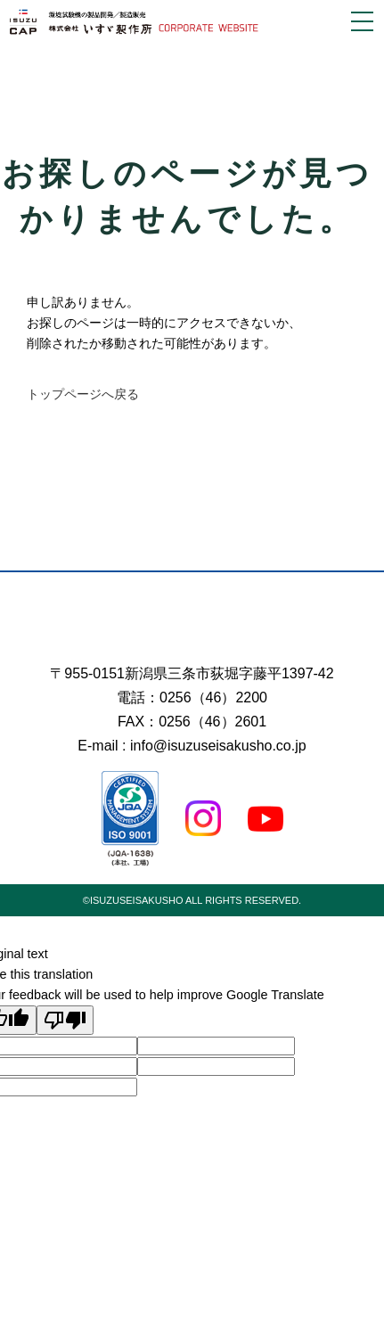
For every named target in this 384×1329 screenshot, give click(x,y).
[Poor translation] (65, 1020)
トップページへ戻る (83, 394)
